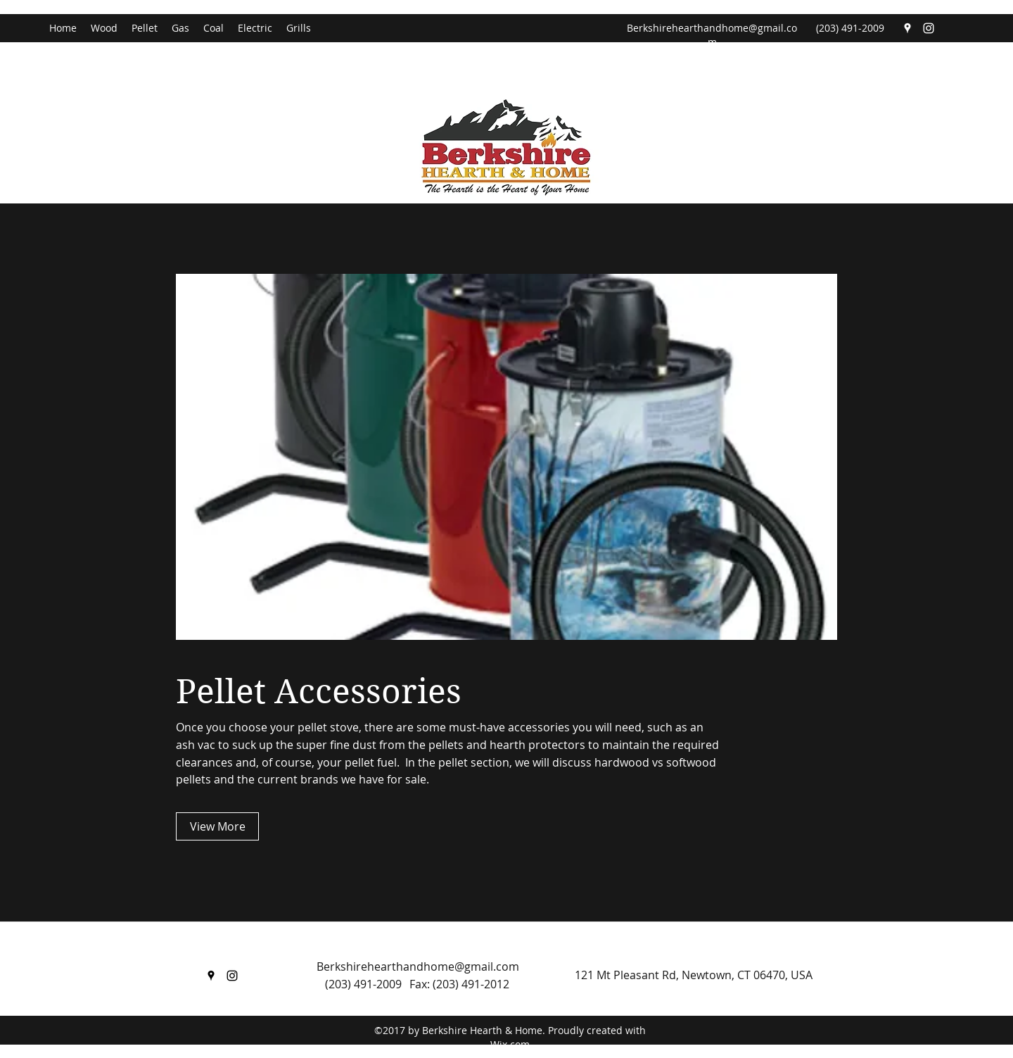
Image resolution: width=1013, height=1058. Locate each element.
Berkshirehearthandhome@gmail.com (712, 35)
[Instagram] (929, 28)
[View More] (217, 826)
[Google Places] (907, 28)
